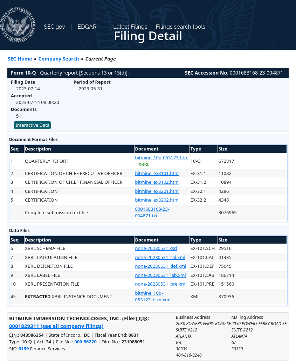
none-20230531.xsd (156, 248)
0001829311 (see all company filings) (56, 325)
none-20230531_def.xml (160, 266)
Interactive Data (32, 125)
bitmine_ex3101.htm (157, 173)
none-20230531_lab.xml (160, 275)
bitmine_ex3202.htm (157, 200)
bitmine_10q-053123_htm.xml (152, 296)
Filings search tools (181, 26)
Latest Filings (130, 26)
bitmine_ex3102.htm (157, 182)
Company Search (59, 58)
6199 (24, 348)
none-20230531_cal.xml (160, 257)
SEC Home (20, 58)
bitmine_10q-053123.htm (161, 157)
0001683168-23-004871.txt (152, 212)
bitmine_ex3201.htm (157, 191)
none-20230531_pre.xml (160, 284)
